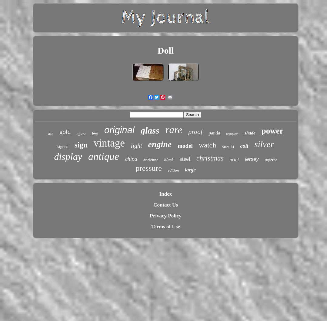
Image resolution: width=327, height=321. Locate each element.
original (119, 130)
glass (150, 130)
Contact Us (165, 205)
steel (185, 159)
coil (244, 146)
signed (62, 146)
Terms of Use (165, 227)
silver (264, 144)
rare (173, 129)
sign (81, 145)
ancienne (150, 159)
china (131, 159)
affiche (81, 134)
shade (250, 133)
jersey (252, 159)
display (68, 156)
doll (50, 134)
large (190, 170)
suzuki (228, 146)
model (185, 146)
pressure (148, 168)
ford (95, 133)
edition (173, 170)
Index (165, 194)
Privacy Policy (165, 216)
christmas (209, 158)
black (169, 159)
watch (207, 145)
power (272, 130)
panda (214, 132)
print (234, 159)
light (136, 145)
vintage (109, 143)
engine (160, 144)
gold (65, 131)
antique (103, 156)
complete (232, 134)
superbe (271, 160)
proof (195, 131)
